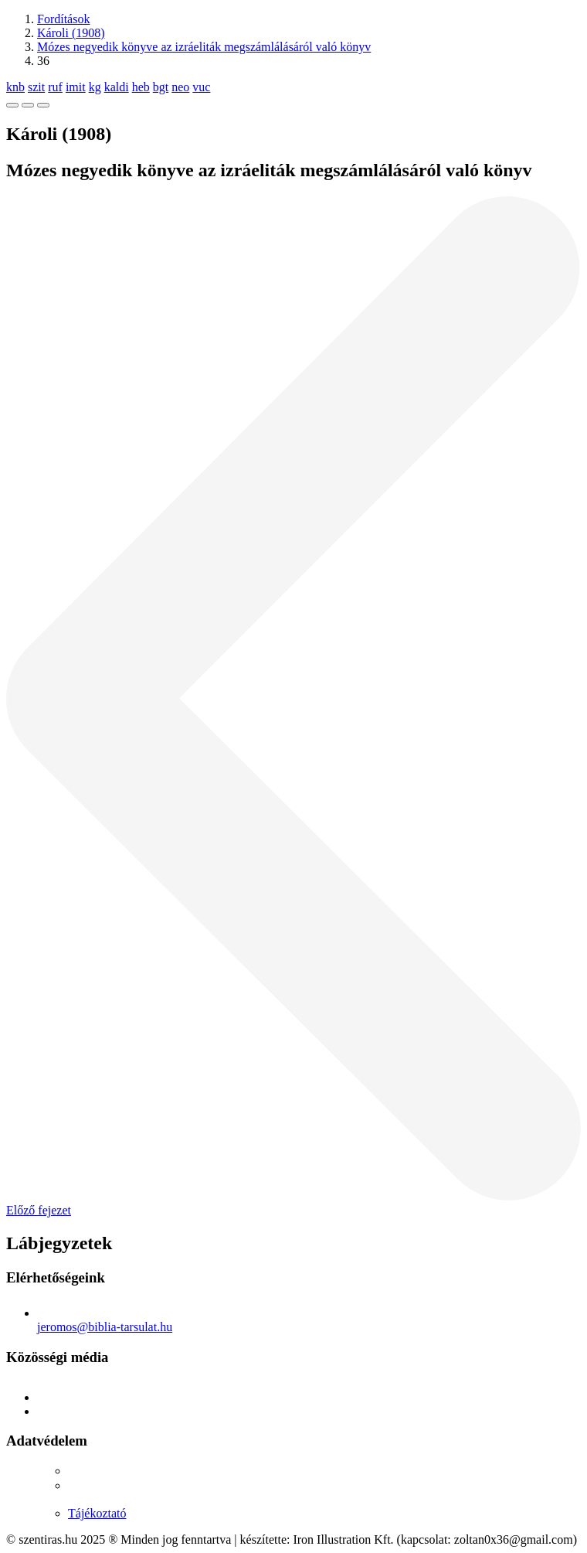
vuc (201, 87)
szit (36, 87)
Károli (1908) (71, 32)
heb (141, 87)
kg (95, 87)
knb (15, 87)
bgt (160, 87)
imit (76, 87)
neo (180, 87)
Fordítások (63, 19)
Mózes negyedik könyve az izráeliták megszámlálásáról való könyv (204, 46)
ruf (55, 87)
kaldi (116, 87)
